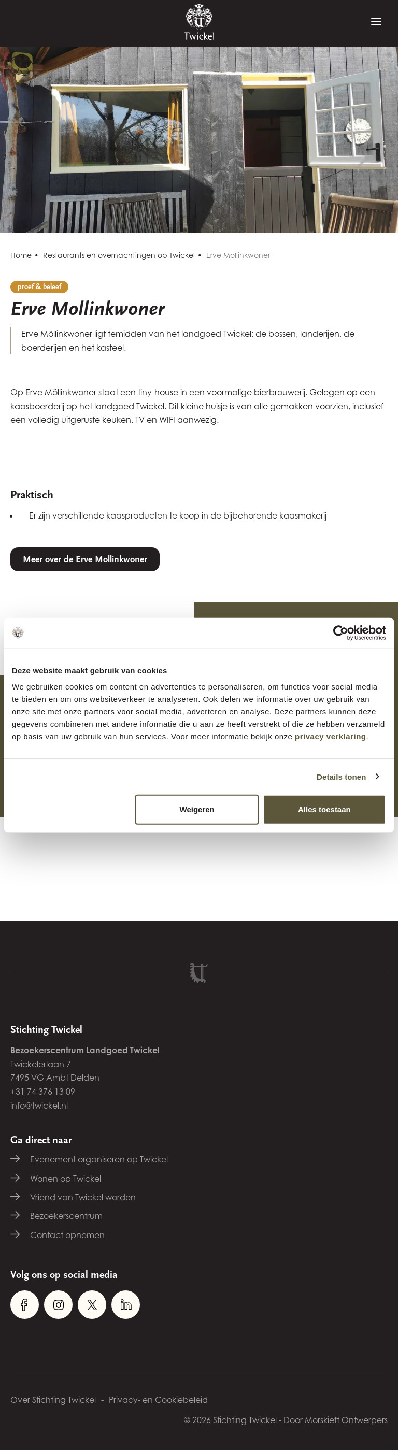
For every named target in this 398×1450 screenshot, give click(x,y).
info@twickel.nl (39, 1105)
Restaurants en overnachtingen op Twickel (119, 255)
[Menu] (376, 22)
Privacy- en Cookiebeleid (158, 1400)
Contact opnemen (67, 1235)
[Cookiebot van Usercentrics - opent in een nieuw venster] (340, 632)
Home (21, 255)
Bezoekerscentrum (66, 1216)
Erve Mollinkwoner (238, 255)
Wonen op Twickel (65, 1178)
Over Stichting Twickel (53, 1400)
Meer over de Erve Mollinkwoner (85, 559)
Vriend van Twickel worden (83, 1197)
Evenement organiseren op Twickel (99, 1159)
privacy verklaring (330, 736)
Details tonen (341, 776)
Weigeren (197, 809)
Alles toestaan (324, 809)
